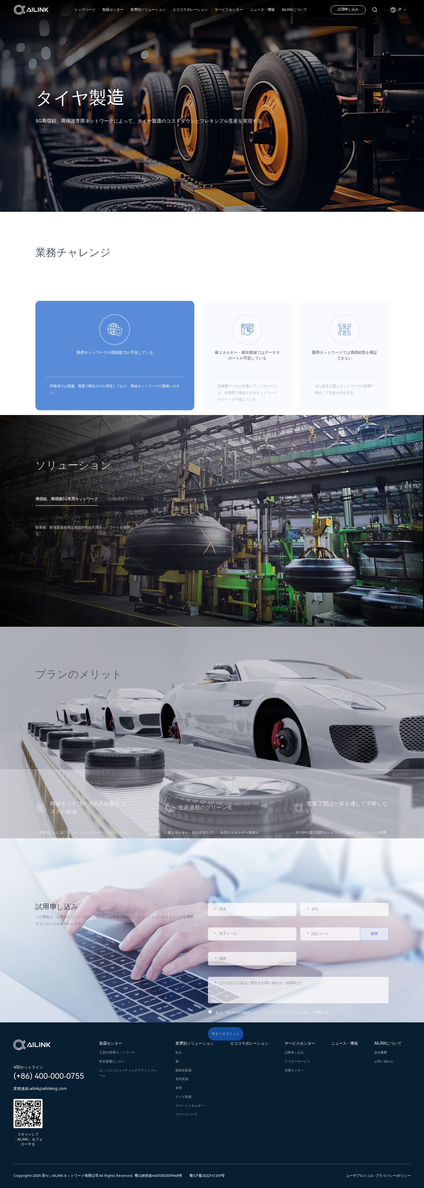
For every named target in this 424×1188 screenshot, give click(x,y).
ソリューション (402, 589)
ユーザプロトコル (360, 1176)
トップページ (84, 10)
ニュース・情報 (262, 10)
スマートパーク (186, 1114)
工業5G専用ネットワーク (117, 1052)
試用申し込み (348, 9)
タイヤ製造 (183, 1097)
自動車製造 (183, 1070)
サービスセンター (229, 10)
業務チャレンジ (402, 581)
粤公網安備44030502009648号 (158, 1176)
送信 (374, 1008)
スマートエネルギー (189, 1105)
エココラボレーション (190, 10)
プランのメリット (403, 598)
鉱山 (178, 1052)
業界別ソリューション (148, 10)
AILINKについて (294, 10)
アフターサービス (297, 1061)
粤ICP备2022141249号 (207, 1176)
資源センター (294, 1070)
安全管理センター (112, 1061)
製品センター (112, 10)
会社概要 (380, 1052)
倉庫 (178, 1088)
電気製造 (181, 1079)
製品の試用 (399, 607)
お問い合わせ (383, 1061)
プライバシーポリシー (393, 1176)
